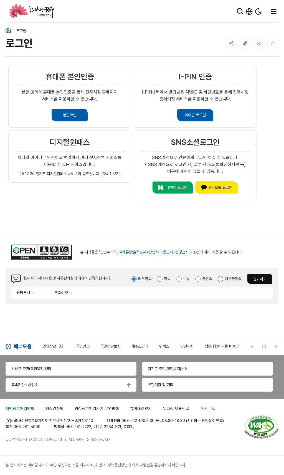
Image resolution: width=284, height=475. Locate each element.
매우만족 (144, 279)
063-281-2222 (78, 426)
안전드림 (187, 346)
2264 (108, 426)
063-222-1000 (134, 420)
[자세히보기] (111, 174)
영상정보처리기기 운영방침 (97, 408)
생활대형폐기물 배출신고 (223, 346)
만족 (167, 279)
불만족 (207, 279)
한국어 (249, 11)
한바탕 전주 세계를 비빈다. (32, 11)
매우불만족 (233, 279)
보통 (186, 279)
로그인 (21, 31)
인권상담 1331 (54, 346)
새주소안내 (139, 346)
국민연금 (82, 346)
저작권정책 (54, 408)
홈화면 (8, 30)
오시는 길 (208, 408)
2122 (97, 426)
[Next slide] (275, 346)
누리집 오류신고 (176, 408)
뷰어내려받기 (141, 408)
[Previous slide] (252, 346)
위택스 (164, 346)
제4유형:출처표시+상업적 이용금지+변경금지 (154, 252)
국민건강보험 (110, 346)
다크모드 (258, 11)
